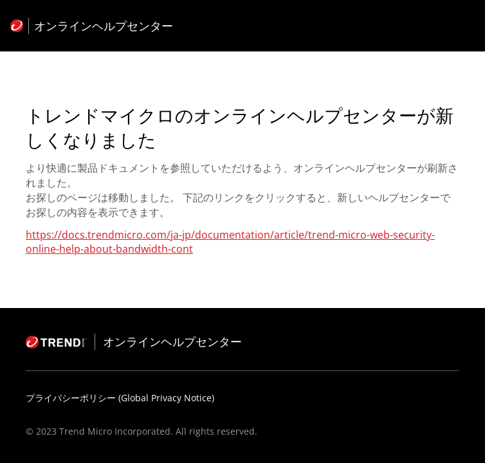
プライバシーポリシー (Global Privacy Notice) (120, 398)
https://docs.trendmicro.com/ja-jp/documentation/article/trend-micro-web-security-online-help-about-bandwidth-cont (230, 242)
